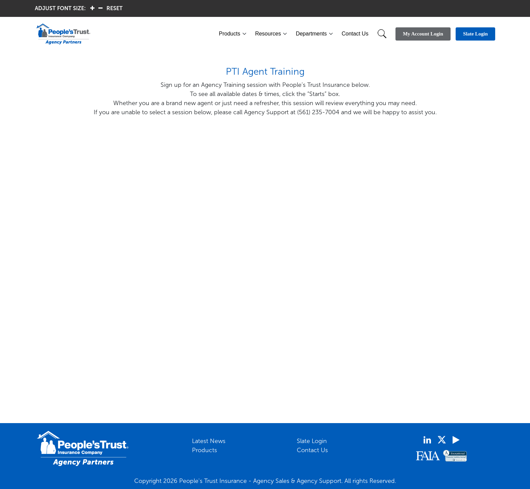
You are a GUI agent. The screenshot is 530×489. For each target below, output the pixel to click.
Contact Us (355, 33)
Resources (268, 33)
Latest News (208, 441)
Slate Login (312, 441)
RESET (114, 8)
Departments (311, 33)
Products (229, 33)
